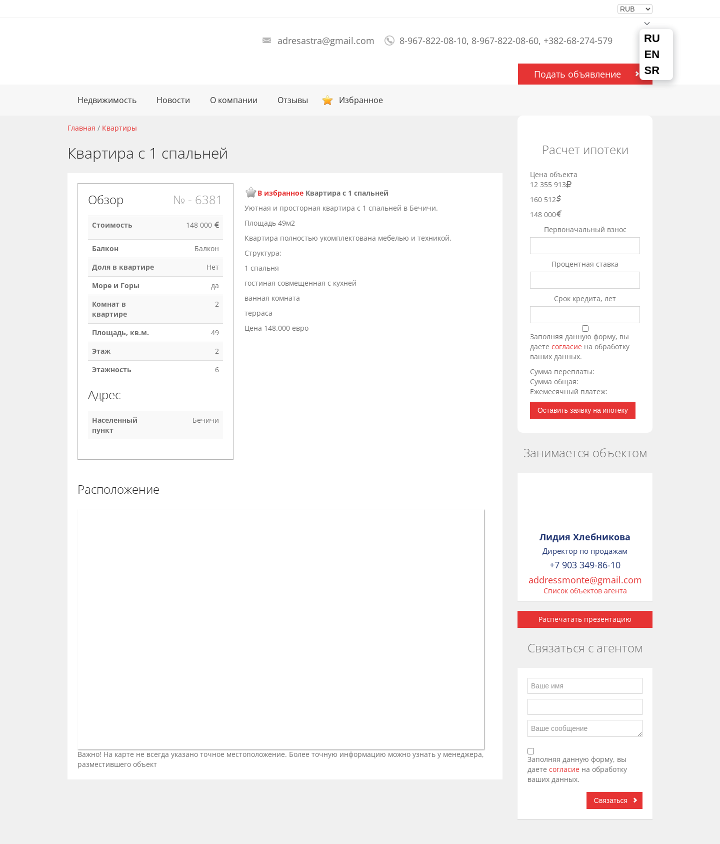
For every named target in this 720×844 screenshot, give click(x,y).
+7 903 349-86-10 (585, 565)
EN (652, 54)
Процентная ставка (585, 264)
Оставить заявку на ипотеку (583, 410)
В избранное (281, 193)
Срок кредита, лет (585, 298)
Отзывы (293, 100)
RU (652, 38)
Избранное (361, 100)
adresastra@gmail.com (326, 41)
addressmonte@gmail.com (585, 580)
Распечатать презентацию (585, 619)
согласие (568, 346)
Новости (173, 100)
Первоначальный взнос (585, 229)
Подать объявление (577, 74)
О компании (234, 100)
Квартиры (119, 128)
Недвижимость (107, 100)
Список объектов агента (585, 590)
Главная (82, 128)
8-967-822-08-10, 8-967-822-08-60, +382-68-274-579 (506, 41)
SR (652, 70)
